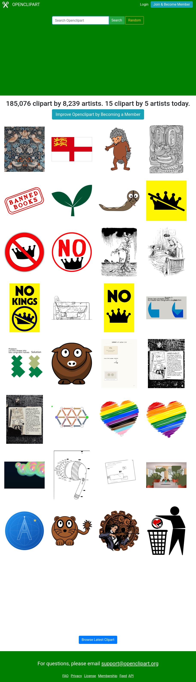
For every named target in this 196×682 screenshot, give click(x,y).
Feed (123, 676)
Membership (107, 676)
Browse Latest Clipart (98, 640)
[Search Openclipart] (80, 20)
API (131, 676)
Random (134, 20)
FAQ (65, 676)
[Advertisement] (98, 60)
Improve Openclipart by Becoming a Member (98, 114)
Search (116, 20)
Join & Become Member (171, 4)
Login (144, 4)
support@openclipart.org (129, 664)
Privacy (76, 676)
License (90, 676)
